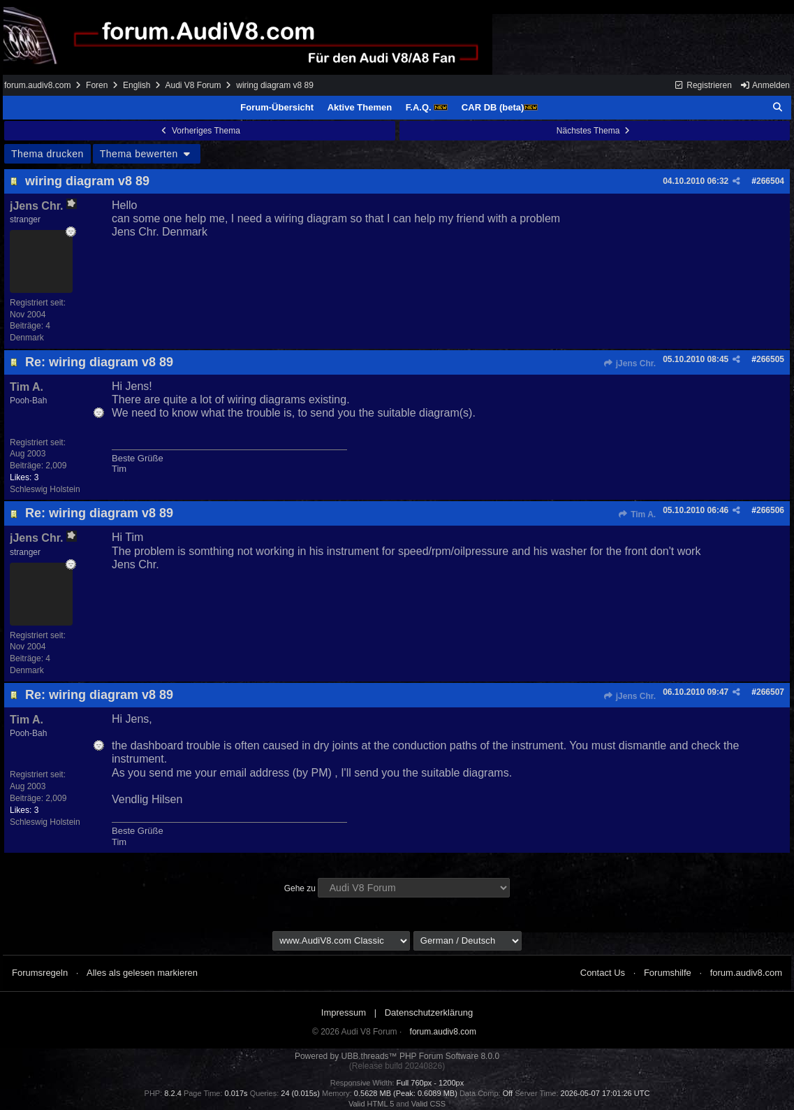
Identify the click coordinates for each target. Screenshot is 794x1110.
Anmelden (765, 85)
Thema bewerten (146, 153)
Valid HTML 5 (371, 1104)
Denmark (27, 338)
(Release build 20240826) (397, 1066)
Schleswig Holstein (45, 489)
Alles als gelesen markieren (142, 972)
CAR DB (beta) (500, 107)
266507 (770, 692)
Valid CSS (428, 1104)
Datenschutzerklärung (429, 1012)
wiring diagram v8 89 (87, 181)
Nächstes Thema (595, 131)
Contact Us (602, 972)
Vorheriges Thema (199, 131)
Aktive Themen (360, 107)
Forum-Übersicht (277, 107)
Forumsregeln (40, 972)
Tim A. (637, 514)
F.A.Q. (427, 107)
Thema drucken (47, 153)
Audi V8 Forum (193, 85)
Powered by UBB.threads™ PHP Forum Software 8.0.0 (397, 1056)
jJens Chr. (629, 363)
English (136, 85)
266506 (770, 510)
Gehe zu (300, 888)
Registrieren (703, 85)
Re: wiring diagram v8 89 (99, 362)
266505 (770, 359)
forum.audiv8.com (37, 85)
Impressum (343, 1012)
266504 (770, 181)
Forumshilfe (667, 972)
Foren (97, 85)
